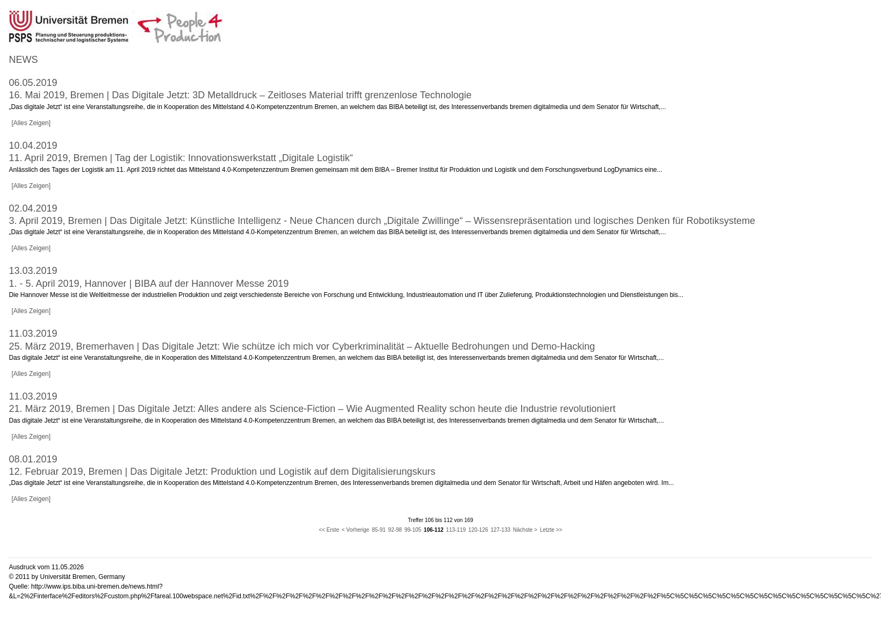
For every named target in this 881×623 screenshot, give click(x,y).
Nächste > (525, 530)
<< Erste (329, 530)
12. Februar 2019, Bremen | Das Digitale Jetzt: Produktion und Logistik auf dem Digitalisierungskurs (222, 471)
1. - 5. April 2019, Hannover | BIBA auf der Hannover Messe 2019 (148, 283)
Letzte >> (551, 530)
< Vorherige (355, 530)
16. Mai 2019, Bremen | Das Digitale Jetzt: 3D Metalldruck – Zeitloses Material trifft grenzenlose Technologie (240, 95)
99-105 (413, 530)
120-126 (478, 530)
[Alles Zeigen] (30, 123)
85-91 (379, 530)
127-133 (500, 530)
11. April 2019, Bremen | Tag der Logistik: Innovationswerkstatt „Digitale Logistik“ (181, 158)
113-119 (456, 530)
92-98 (395, 530)
